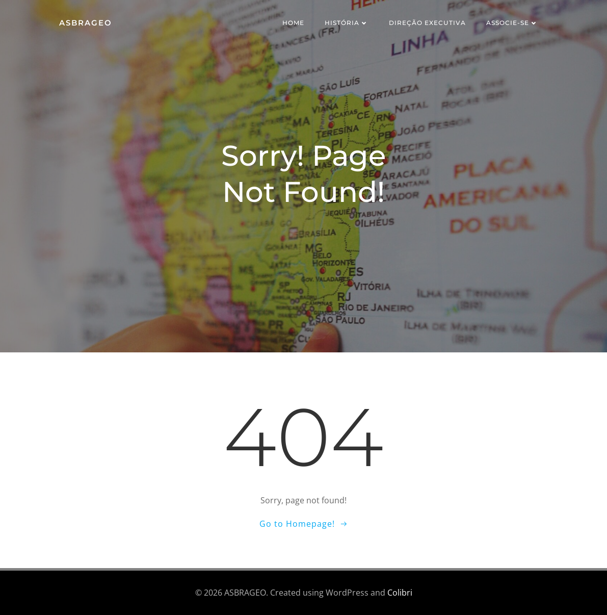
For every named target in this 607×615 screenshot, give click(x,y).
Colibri (399, 592)
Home (293, 23)
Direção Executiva (427, 23)
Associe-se (512, 23)
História (346, 23)
